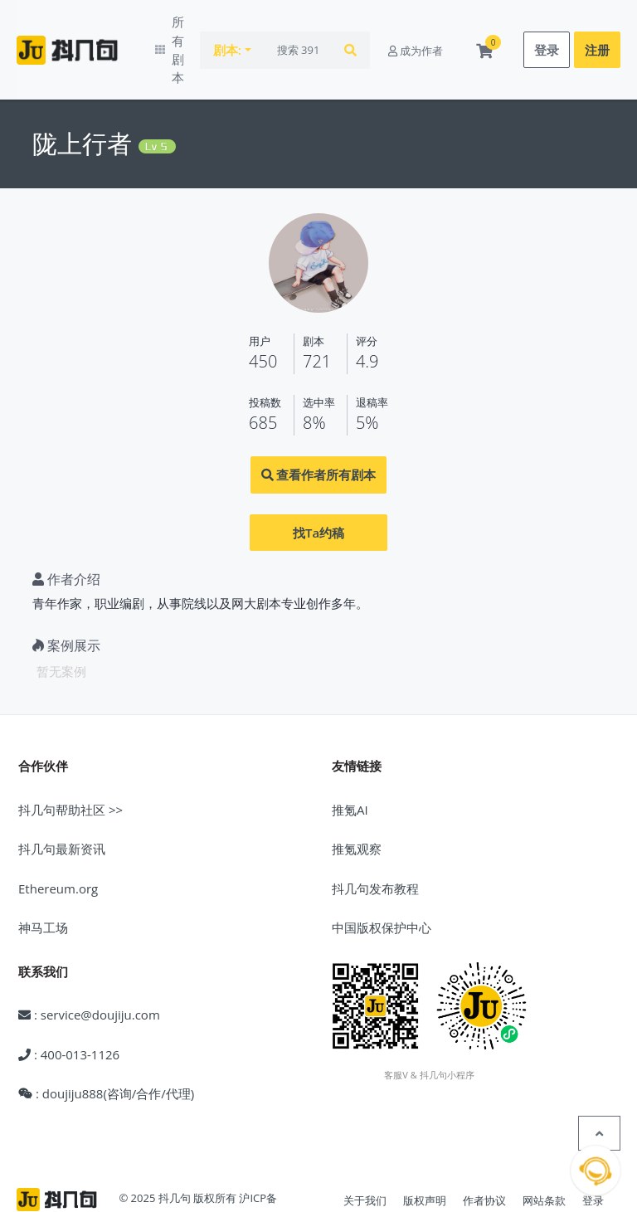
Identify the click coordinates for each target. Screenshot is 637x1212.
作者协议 (484, 1155)
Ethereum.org (58, 843)
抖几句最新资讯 (61, 804)
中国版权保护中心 (381, 882)
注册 (597, 27)
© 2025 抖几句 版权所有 (177, 1153)
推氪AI (350, 764)
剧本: (249, 27)
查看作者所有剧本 (319, 429)
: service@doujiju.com (89, 969)
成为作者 (415, 27)
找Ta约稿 (318, 487)
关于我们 (365, 1155)
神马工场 (43, 882)
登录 (546, 27)
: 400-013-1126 (68, 1008)
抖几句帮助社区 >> (70, 764)
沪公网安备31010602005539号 (155, 1173)
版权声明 (424, 1155)
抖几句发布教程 (375, 843)
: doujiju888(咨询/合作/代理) (106, 1048)
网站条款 (544, 1155)
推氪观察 (357, 804)
